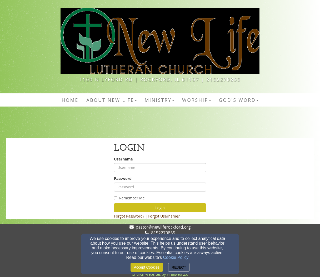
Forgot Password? (129, 216)
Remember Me (129, 197)
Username (123, 159)
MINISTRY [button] (159, 100)
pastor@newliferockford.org (163, 227)
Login (159, 207)
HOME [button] (70, 100)
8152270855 (163, 233)
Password (123, 178)
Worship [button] (196, 100)
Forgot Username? (164, 216)
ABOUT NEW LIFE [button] (111, 100)
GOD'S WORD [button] (238, 100)
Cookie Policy (176, 257)
